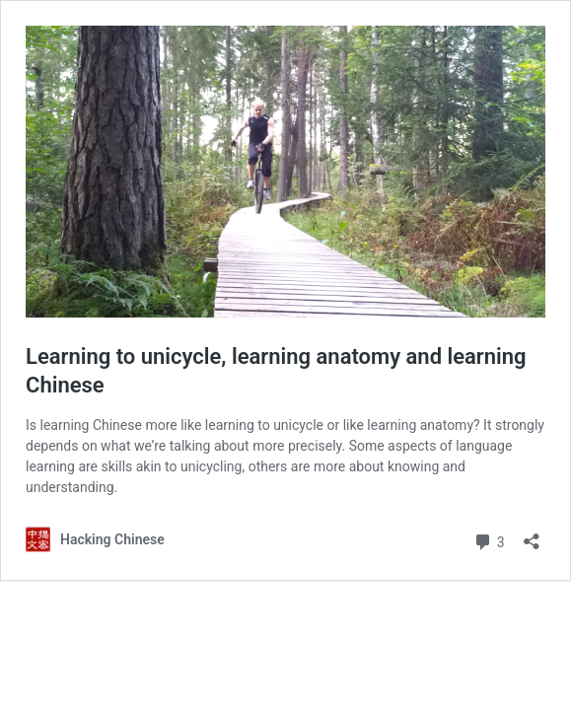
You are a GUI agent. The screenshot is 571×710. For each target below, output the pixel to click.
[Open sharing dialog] (531, 535)
